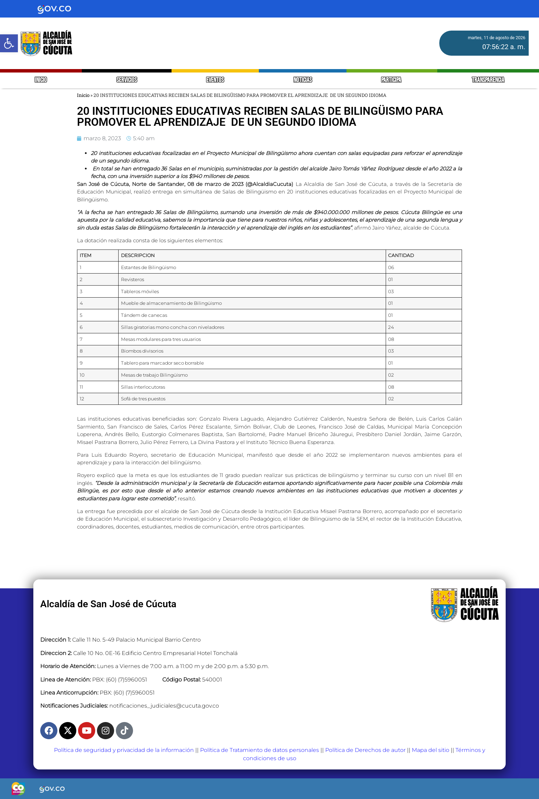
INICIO (41, 80)
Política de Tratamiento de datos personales (259, 750)
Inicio (83, 95)
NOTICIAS (303, 80)
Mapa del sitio (430, 750)
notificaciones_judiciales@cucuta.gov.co (164, 705)
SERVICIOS (127, 80)
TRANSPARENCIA (488, 80)
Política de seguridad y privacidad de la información (124, 750)
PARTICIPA (391, 80)
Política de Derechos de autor (365, 750)
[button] (9, 43)
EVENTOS (215, 80)
